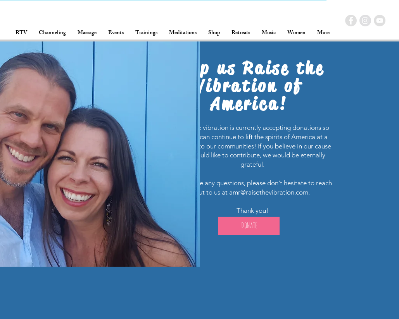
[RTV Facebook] (351, 20)
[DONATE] (249, 226)
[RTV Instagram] (365, 20)
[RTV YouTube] (379, 20)
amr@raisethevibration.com (268, 192)
